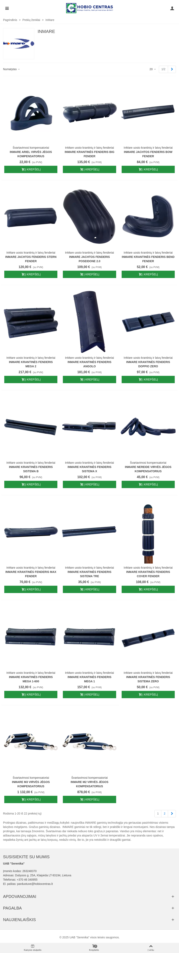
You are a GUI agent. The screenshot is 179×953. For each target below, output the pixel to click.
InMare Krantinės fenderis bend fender (148, 259)
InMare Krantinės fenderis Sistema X (89, 469)
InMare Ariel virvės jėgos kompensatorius (31, 154)
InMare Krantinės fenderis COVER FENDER (148, 574)
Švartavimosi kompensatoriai (31, 147)
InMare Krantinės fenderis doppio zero (148, 364)
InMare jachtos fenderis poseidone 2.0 (89, 259)
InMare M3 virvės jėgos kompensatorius (31, 784)
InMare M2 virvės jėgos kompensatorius (89, 784)
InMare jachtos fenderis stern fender (31, 259)
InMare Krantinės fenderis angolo (89, 364)
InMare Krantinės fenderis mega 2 (31, 364)
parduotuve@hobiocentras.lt (35, 883)
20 (153, 69)
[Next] (172, 69)
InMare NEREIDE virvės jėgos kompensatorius (148, 469)
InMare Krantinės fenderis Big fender (89, 154)
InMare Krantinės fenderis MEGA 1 (89, 679)
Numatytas (11, 69)
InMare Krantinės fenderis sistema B (31, 469)
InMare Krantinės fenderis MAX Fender (30, 574)
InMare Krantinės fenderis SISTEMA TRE (89, 574)
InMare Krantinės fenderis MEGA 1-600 (31, 679)
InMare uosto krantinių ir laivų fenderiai (89, 147)
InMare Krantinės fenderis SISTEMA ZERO (148, 679)
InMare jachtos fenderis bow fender (148, 154)
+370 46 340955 (27, 879)
